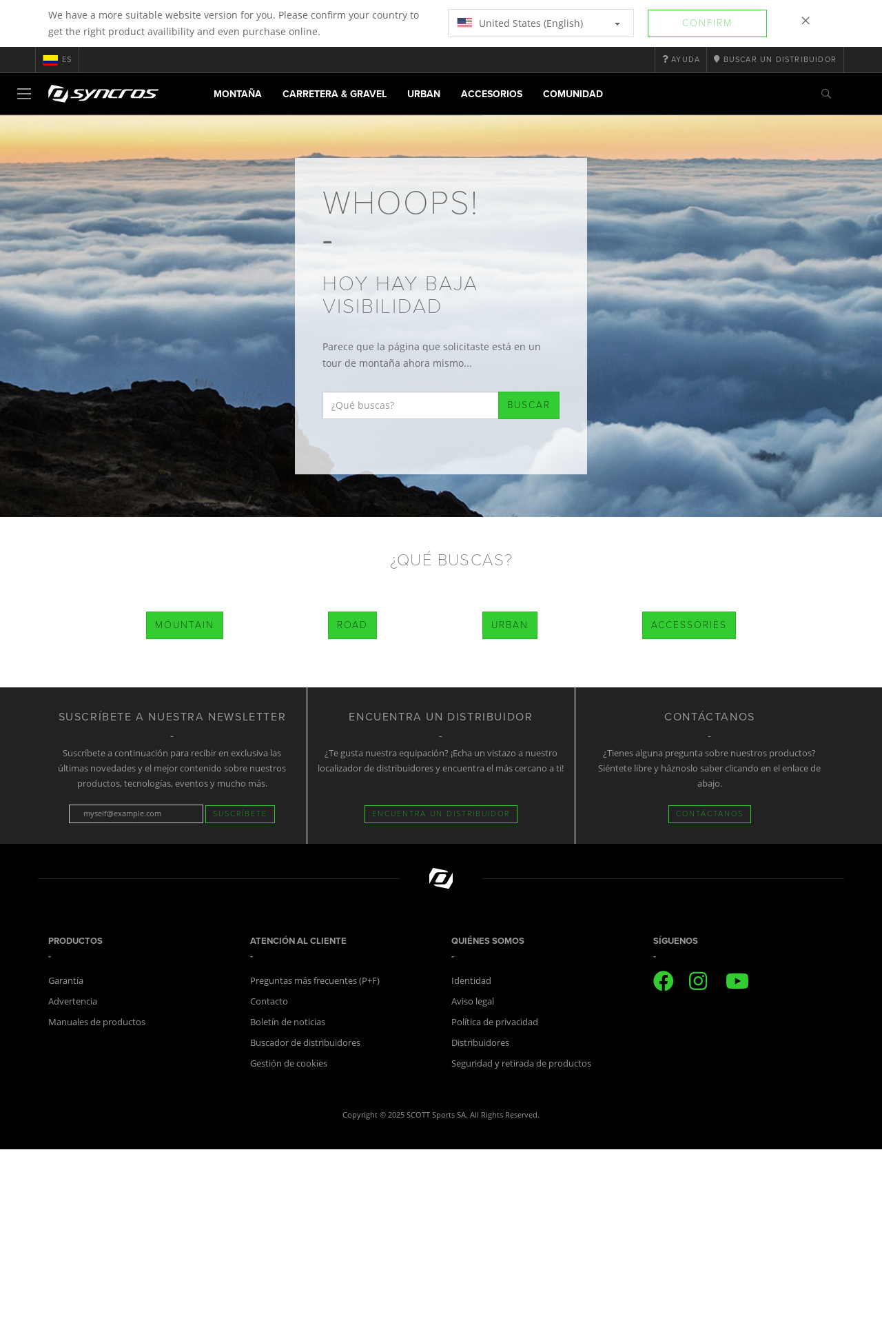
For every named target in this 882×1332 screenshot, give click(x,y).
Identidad (471, 980)
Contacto (269, 1001)
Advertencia (72, 1001)
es (57, 59)
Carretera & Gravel (335, 94)
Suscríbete (240, 813)
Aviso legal (472, 1001)
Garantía (65, 980)
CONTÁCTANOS (709, 813)
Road (352, 625)
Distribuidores (480, 1042)
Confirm (707, 23)
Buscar (529, 405)
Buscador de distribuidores (305, 1042)
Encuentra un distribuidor (441, 813)
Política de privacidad (494, 1022)
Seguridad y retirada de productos (521, 1063)
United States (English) (538, 23)
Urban (423, 94)
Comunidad (573, 94)
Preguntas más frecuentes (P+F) (315, 980)
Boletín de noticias (287, 1022)
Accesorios (491, 94)
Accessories (689, 625)
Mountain (184, 625)
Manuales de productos (96, 1022)
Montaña (238, 94)
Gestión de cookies (288, 1063)
